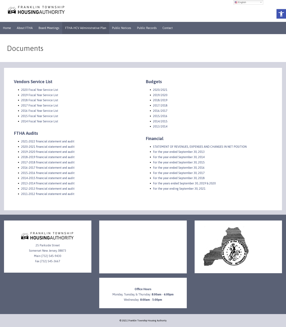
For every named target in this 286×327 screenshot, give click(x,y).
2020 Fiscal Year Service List (39, 89)
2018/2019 (160, 100)
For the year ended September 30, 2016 (179, 167)
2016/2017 (160, 110)
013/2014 (161, 126)
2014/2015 (160, 121)
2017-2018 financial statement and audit (48, 162)
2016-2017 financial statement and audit (48, 167)
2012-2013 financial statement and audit (48, 188)
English (240, 2)
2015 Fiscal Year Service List (39, 116)
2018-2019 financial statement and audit (48, 157)
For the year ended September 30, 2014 (179, 157)
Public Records (147, 28)
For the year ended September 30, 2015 (179, 162)
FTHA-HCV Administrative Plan (85, 28)
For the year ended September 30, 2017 (179, 173)
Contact (168, 28)
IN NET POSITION (235, 146)
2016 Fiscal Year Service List (39, 110)
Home (7, 28)
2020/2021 (160, 89)
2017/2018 (160, 105)
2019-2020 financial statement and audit (48, 151)
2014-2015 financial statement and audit (48, 178)
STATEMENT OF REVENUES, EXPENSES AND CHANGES (188, 146)
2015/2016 (160, 116)
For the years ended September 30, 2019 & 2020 (184, 183)
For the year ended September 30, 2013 (179, 151)
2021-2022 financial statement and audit (47, 141)
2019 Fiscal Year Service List (39, 95)
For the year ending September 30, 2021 (179, 188)
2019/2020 (160, 95)
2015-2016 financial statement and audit (48, 173)
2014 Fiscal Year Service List (39, 121)
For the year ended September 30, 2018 (179, 178)
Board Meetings (48, 28)
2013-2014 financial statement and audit (48, 183)
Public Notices (121, 28)
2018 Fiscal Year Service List (39, 100)
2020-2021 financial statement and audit (48, 146)
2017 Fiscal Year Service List (39, 105)
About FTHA (25, 28)
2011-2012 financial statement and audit (47, 194)
